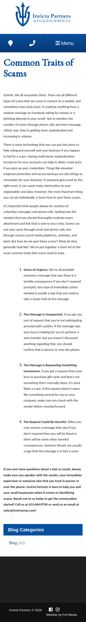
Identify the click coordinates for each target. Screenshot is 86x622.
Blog (13, 543)
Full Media (69, 614)
